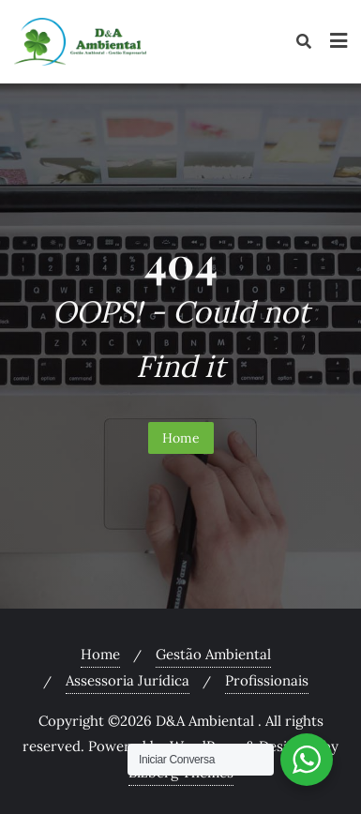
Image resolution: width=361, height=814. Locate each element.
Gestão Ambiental (213, 654)
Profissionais (266, 680)
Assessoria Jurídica (127, 680)
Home (181, 438)
